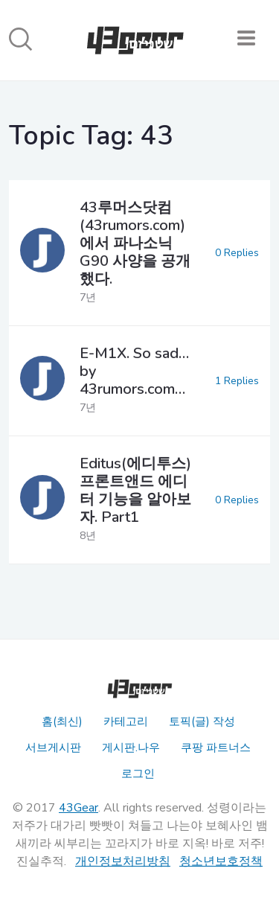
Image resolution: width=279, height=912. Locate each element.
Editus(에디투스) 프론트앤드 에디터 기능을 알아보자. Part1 (135, 490)
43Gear (78, 808)
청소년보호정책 (221, 861)
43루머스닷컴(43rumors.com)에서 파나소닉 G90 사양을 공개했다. (135, 243)
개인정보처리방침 (122, 861)
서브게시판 (53, 747)
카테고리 (125, 721)
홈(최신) (62, 721)
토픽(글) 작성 (202, 721)
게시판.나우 (131, 747)
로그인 (138, 773)
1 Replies (237, 381)
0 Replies (237, 253)
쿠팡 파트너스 (216, 747)
